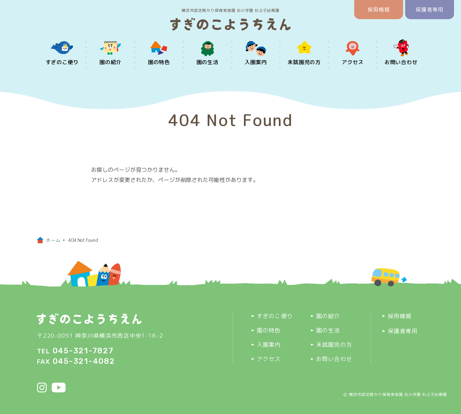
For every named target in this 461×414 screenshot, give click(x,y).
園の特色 (159, 62)
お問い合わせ (401, 62)
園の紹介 (110, 62)
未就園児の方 (304, 62)
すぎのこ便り (62, 62)
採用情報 (378, 9)
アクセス (353, 62)
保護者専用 (430, 9)
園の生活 (207, 62)
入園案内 (256, 62)
